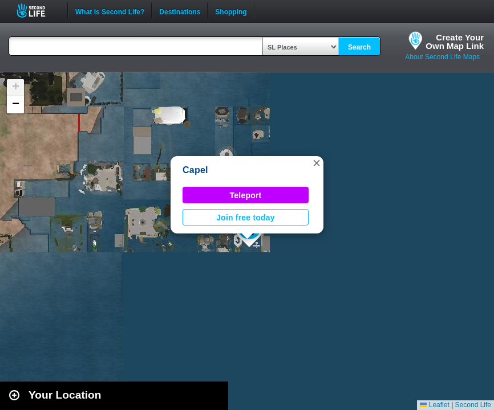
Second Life (37, 10)
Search (359, 47)
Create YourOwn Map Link (455, 41)
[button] (316, 163)
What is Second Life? (109, 11)
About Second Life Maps (442, 57)
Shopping (230, 11)
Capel (195, 170)
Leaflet (434, 405)
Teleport (246, 195)
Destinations (179, 11)
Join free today (245, 217)
